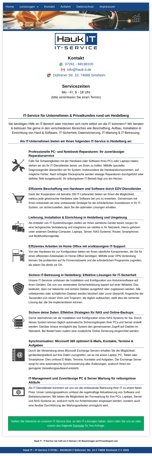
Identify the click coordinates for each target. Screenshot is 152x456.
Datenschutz (85, 6)
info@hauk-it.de (79, 70)
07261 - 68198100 (79, 64)
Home (10, 6)
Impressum (107, 6)
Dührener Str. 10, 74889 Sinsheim (79, 75)
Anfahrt (66, 6)
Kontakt (49, 6)
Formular (78, 425)
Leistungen (27, 6)
